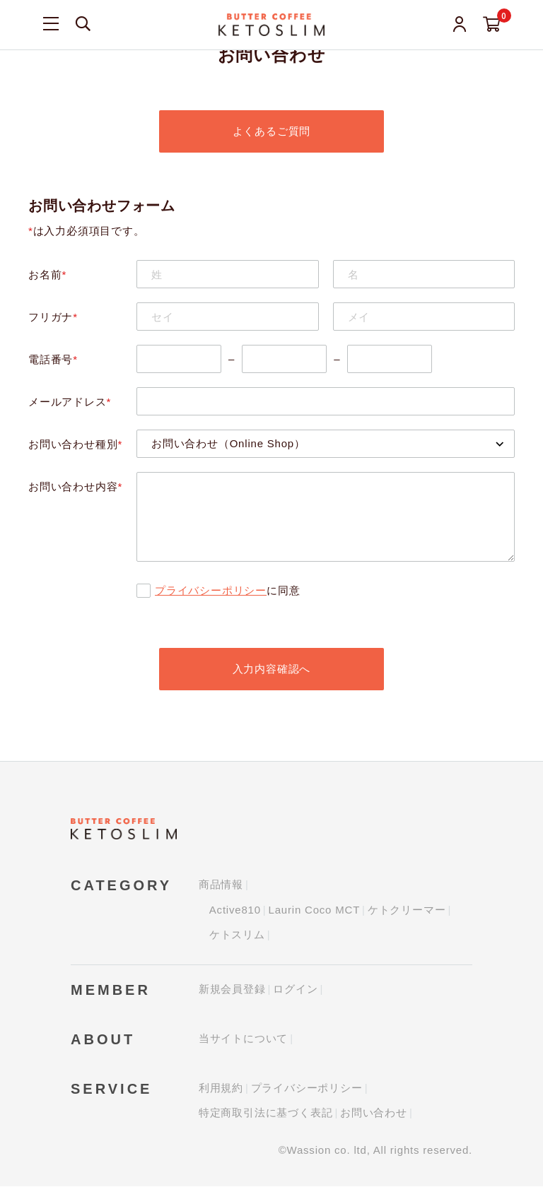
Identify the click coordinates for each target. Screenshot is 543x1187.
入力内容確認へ (272, 669)
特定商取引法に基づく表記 (266, 1113)
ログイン (295, 990)
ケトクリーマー (407, 910)
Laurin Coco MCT (315, 910)
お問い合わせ (373, 1113)
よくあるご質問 (272, 131)
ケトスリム (237, 935)
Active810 (235, 910)
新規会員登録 (232, 990)
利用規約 (221, 1088)
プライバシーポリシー (211, 590)
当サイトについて (243, 1039)
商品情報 (221, 885)
